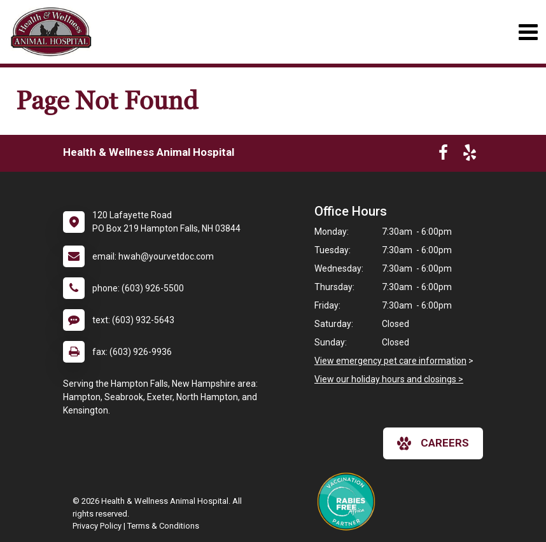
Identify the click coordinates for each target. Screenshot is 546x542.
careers (433, 443)
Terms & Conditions (163, 526)
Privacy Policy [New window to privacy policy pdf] (97, 526)
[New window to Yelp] (469, 155)
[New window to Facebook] (443, 155)
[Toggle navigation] (528, 32)
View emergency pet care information (390, 361)
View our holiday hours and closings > (388, 379)
